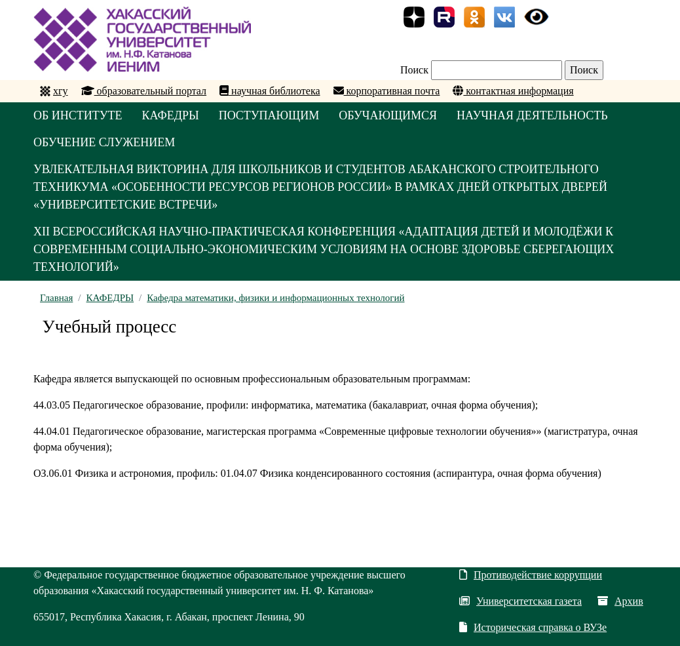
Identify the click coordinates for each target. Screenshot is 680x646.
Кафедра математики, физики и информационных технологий (275, 298)
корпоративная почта (386, 90)
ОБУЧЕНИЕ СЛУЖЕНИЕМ (104, 142)
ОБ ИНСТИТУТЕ (78, 115)
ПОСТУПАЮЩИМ (269, 115)
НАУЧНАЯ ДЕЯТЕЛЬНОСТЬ (532, 115)
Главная (56, 298)
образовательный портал (144, 90)
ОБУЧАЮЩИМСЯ (388, 115)
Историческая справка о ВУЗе (533, 627)
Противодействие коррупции (530, 574)
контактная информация (513, 90)
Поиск (414, 69)
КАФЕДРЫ (170, 115)
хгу (60, 90)
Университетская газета (520, 601)
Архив (620, 601)
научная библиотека (269, 90)
